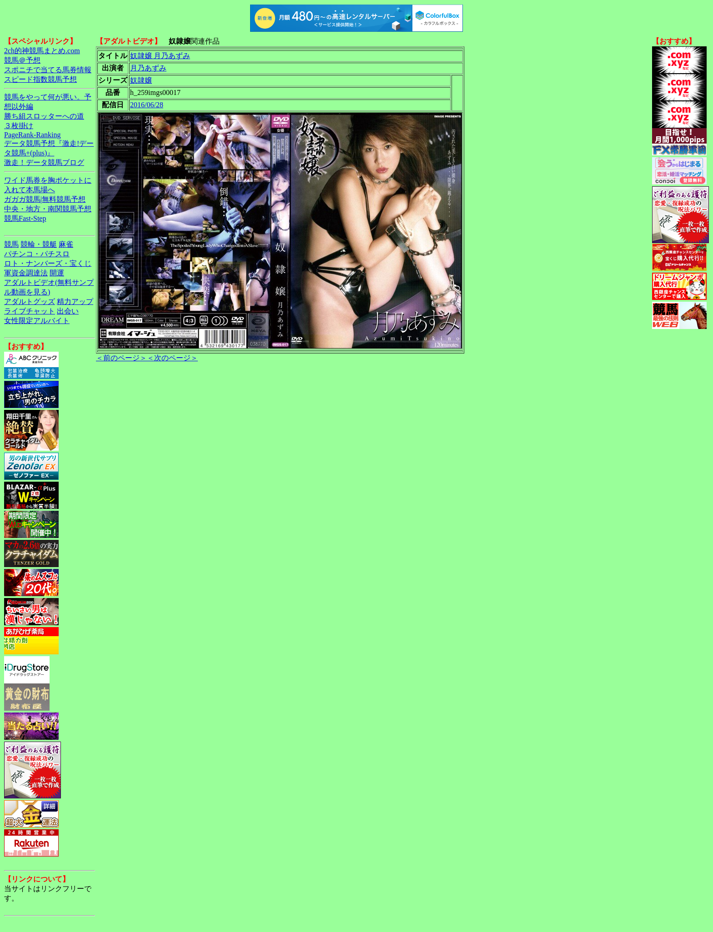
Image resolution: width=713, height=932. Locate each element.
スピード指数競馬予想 (40, 79)
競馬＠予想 (22, 60)
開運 (57, 273)
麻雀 (66, 244)
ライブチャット (29, 311)
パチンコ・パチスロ (37, 254)
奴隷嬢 (141, 80)
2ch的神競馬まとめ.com (42, 51)
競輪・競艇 (38, 244)
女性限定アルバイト (37, 320)
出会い (68, 311)
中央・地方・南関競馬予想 (47, 209)
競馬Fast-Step (25, 218)
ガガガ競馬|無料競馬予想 (44, 199)
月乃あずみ (148, 68)
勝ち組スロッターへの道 (44, 116)
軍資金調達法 (26, 273)
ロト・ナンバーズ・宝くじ (47, 263)
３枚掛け (18, 126)
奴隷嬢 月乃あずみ (160, 56)
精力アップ (75, 301)
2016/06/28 (146, 105)
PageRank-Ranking (32, 135)
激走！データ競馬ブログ (44, 162)
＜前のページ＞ (121, 358)
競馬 (11, 244)
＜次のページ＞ (172, 358)
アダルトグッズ (29, 301)
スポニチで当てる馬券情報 (47, 70)
